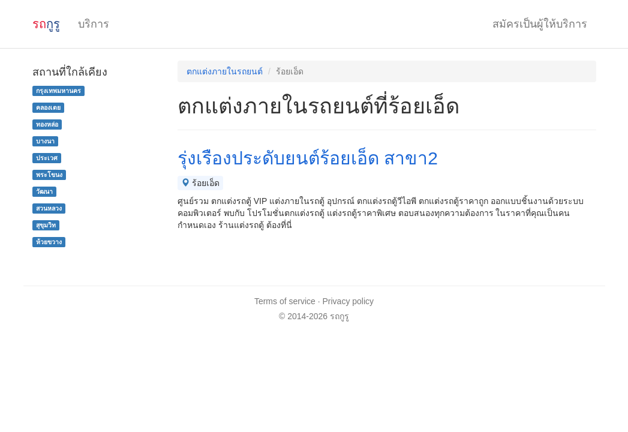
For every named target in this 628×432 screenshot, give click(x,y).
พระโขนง (49, 174)
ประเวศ (47, 157)
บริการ (93, 24)
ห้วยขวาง (49, 241)
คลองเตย (48, 107)
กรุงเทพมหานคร (58, 90)
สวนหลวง (49, 208)
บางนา (45, 141)
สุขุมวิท (46, 225)
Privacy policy (348, 301)
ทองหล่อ (47, 124)
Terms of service (284, 301)
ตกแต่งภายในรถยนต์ (225, 71)
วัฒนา (44, 191)
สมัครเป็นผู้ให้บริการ (539, 24)
